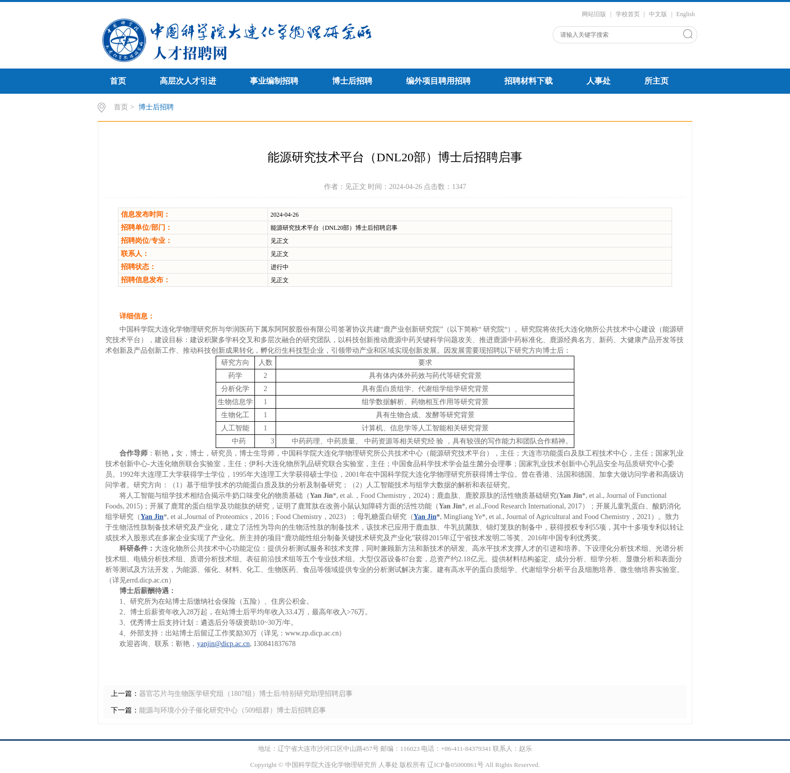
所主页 (656, 81)
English (685, 14)
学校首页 (628, 14)
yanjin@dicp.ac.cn (223, 644)
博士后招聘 (352, 81)
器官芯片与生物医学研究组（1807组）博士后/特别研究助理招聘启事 (246, 693)
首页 (118, 81)
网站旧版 (594, 14)
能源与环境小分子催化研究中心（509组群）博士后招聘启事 (232, 710)
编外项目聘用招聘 (438, 81)
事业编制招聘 (274, 81)
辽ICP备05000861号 (455, 764)
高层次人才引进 (188, 81)
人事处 (598, 81)
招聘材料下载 (528, 81)
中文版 (658, 14)
